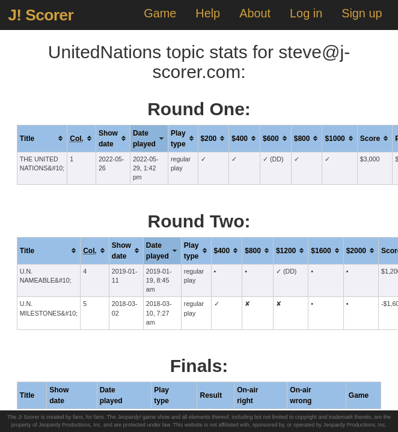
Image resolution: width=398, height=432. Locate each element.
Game (160, 13)
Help (207, 13)
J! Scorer (40, 15)
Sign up (361, 13)
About (255, 13)
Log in (306, 13)
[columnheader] (42, 138)
